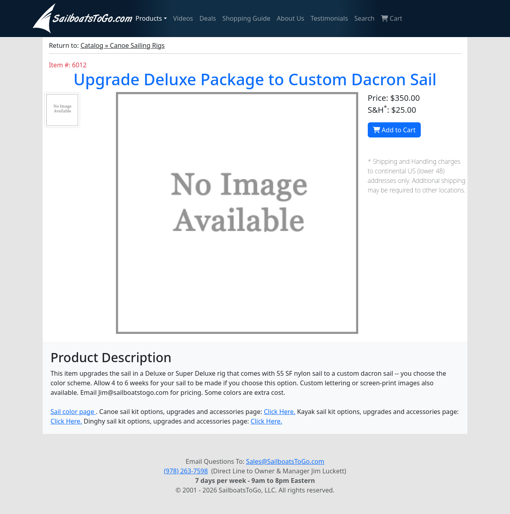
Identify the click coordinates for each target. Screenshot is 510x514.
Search (364, 18)
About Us (290, 18)
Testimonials (329, 18)
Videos (183, 18)
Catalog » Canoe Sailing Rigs (122, 45)
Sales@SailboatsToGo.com (285, 461)
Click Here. (279, 411)
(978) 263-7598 (186, 471)
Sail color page (73, 411)
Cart (391, 18)
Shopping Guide (246, 18)
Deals (208, 18)
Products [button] (148, 18)
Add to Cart (394, 130)
